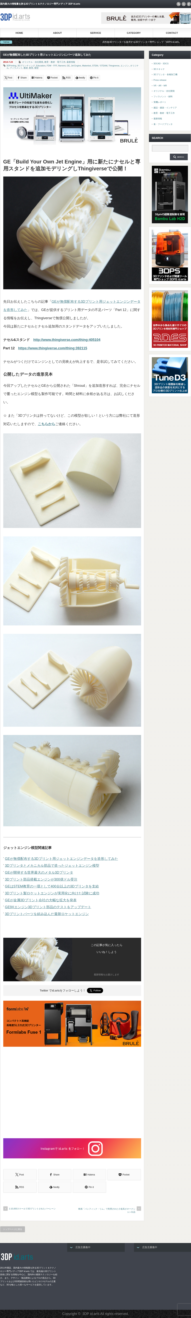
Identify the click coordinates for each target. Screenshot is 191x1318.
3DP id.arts (90, 1314)
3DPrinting (11, 65)
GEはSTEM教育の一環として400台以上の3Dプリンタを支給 (52, 886)
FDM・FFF (52, 65)
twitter (184, 4)
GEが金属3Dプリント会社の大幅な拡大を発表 (41, 900)
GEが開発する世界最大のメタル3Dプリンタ (39, 872)
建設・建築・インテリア (165, 107)
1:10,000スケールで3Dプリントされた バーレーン (32, 1208)
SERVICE (95, 32)
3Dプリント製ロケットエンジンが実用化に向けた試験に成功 (52, 893)
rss (178, 4)
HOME (19, 32)
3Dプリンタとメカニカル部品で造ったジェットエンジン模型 (52, 866)
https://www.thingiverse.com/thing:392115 (52, 348)
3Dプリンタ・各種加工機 (165, 74)
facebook (189, 4)
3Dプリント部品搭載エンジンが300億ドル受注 (41, 879)
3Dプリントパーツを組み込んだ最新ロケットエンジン (47, 914)
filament (62, 65)
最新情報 (71, 62)
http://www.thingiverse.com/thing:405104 (66, 340)
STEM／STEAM (99, 65)
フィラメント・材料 (163, 96)
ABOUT (57, 32)
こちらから (46, 424)
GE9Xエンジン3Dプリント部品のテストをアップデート (48, 907)
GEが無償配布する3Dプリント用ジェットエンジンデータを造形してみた (61, 859)
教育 (31, 68)
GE (68, 65)
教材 (26, 68)
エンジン (125, 65)
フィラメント (16, 68)
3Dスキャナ (159, 69)
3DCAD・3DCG (161, 63)
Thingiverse (113, 65)
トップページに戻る (12, 1229)
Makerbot (86, 65)
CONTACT (172, 32)
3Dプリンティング (26, 65)
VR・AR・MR (160, 85)
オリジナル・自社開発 (32, 62)
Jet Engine (76, 65)
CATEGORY (134, 32)
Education (40, 65)
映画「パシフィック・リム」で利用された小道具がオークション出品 (106, 1210)
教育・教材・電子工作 (54, 62)
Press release (160, 80)
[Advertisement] (72, 1093)
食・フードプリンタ (163, 124)
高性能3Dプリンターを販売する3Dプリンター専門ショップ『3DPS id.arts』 (147, 42)
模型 (36, 68)
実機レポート (160, 102)
